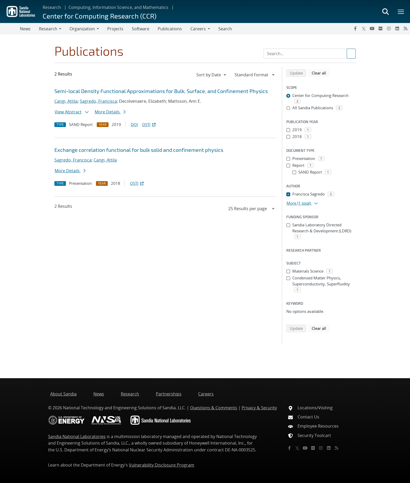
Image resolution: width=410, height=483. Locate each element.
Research (52, 7)
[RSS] (405, 28)
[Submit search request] (351, 54)
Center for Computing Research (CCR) (99, 16)
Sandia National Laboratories (77, 436)
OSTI (149, 124)
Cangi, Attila (66, 101)
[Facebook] (355, 28)
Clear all (320, 73)
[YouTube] (372, 28)
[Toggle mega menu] (401, 11)
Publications (170, 29)
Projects (115, 29)
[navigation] (211, 75)
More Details (110, 112)
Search (225, 29)
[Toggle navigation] (10, 28)
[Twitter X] (364, 28)
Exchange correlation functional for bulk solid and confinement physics (138, 150)
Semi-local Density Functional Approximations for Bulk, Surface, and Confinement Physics (161, 91)
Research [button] (48, 29)
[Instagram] (389, 28)
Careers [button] (198, 29)
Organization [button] (82, 29)
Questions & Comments (213, 408)
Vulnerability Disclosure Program (161, 465)
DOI (134, 124)
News (25, 29)
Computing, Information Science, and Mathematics (118, 7)
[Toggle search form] (385, 11)
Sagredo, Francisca (98, 101)
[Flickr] (380, 28)
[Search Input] (310, 54)
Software (140, 29)
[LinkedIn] (397, 28)
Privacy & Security (259, 408)
